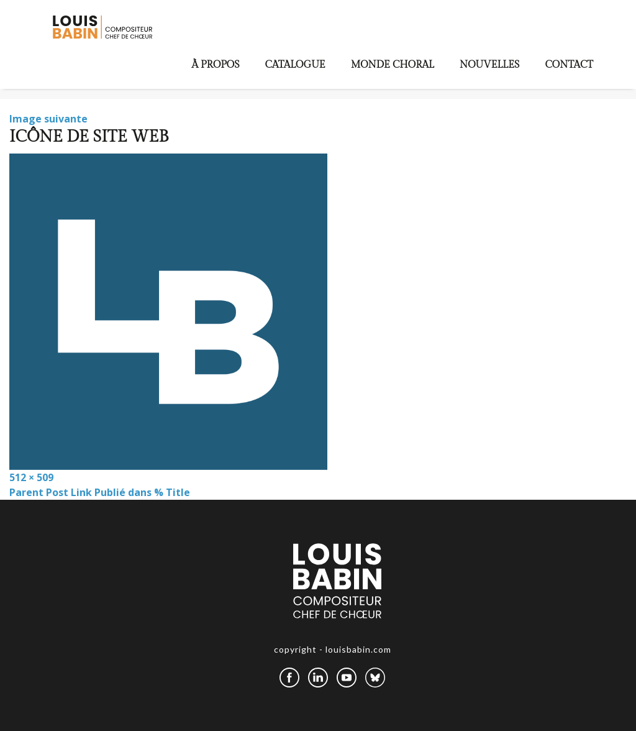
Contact (569, 65)
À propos (216, 65)
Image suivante (48, 119)
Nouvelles (490, 65)
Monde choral (392, 65)
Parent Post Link (99, 492)
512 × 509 (31, 477)
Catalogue (295, 65)
